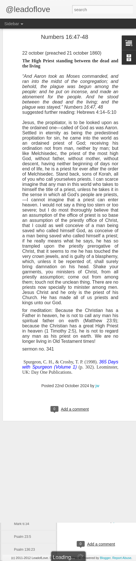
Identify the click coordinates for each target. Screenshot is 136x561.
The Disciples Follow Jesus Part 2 (39, 318)
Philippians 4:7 (25, 434)
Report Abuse (121, 558)
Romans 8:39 (24, 485)
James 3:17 (23, 459)
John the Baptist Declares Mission (40, 369)
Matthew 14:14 (25, 447)
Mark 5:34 (21, 472)
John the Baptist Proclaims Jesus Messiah (46, 344)
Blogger (105, 558)
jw (115, 520)
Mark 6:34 (21, 524)
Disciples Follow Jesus (31, 331)
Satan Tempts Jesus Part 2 (34, 395)
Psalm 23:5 (22, 537)
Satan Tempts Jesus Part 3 (34, 382)
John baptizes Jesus (29, 421)
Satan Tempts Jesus (29, 408)
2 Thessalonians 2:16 (30, 498)
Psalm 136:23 (24, 550)
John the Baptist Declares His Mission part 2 (47, 357)
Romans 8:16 (24, 511)
